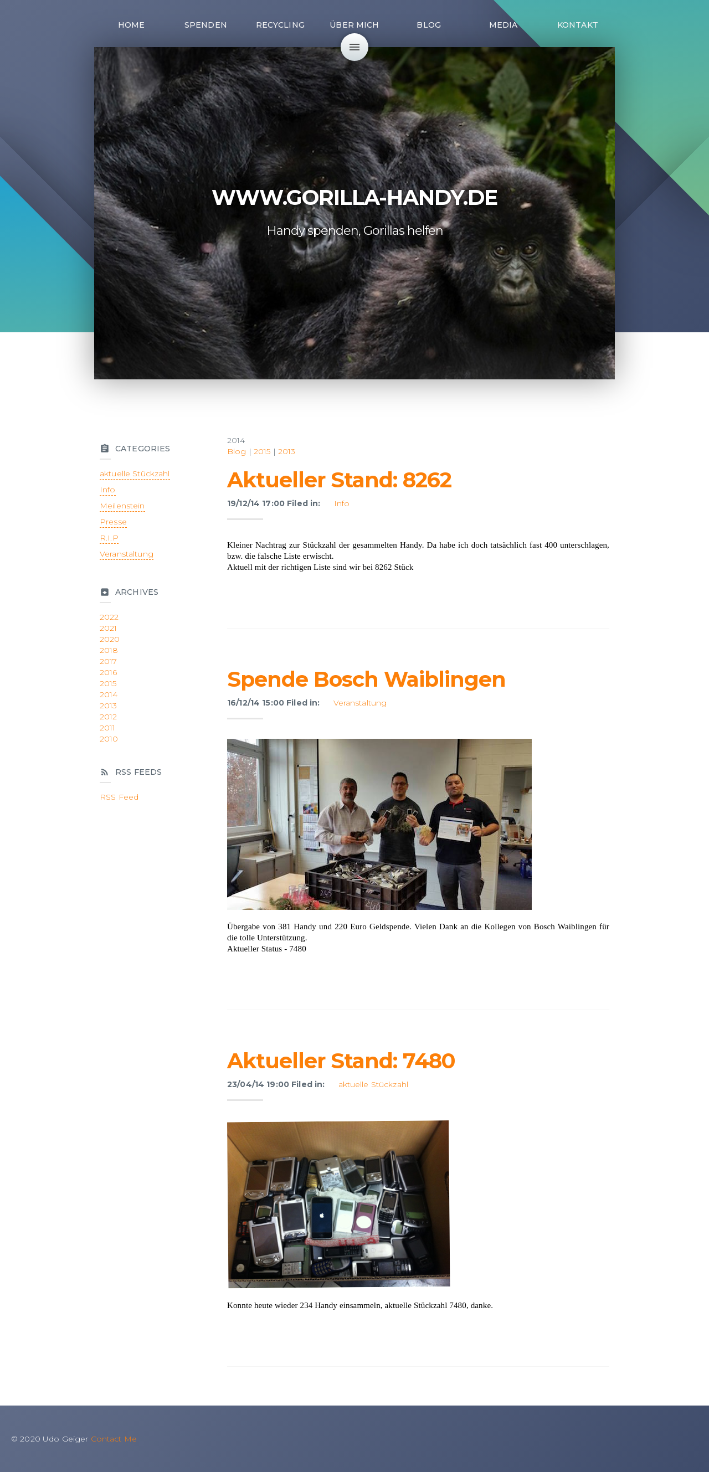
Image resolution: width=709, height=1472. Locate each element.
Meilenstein (122, 506)
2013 (287, 451)
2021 (108, 628)
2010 (109, 739)
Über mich (354, 25)
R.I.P (109, 538)
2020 (110, 639)
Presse (113, 522)
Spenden (205, 25)
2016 (108, 672)
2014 (109, 694)
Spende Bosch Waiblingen (366, 679)
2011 (108, 728)
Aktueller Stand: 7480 (341, 1061)
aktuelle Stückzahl (373, 1084)
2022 (109, 617)
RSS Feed (119, 797)
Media (503, 25)
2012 (108, 717)
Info (342, 503)
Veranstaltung (360, 703)
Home (131, 25)
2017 (108, 661)
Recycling (280, 25)
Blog (429, 25)
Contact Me (114, 1439)
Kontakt (577, 25)
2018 (109, 650)
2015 (262, 451)
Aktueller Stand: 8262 (339, 480)
